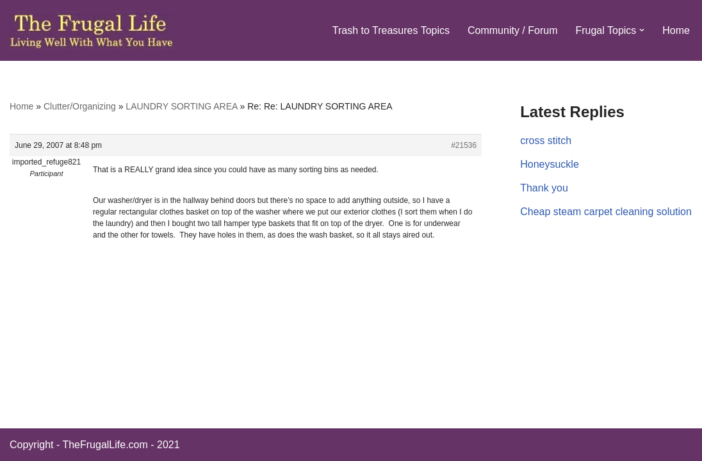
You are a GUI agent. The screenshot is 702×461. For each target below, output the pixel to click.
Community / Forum (512, 30)
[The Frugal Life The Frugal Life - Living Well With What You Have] (92, 30)
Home (676, 30)
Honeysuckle (549, 164)
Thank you (544, 187)
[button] (641, 30)
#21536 (464, 145)
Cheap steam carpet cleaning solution (606, 211)
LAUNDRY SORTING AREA (181, 106)
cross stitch (545, 140)
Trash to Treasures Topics (391, 30)
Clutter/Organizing (80, 106)
